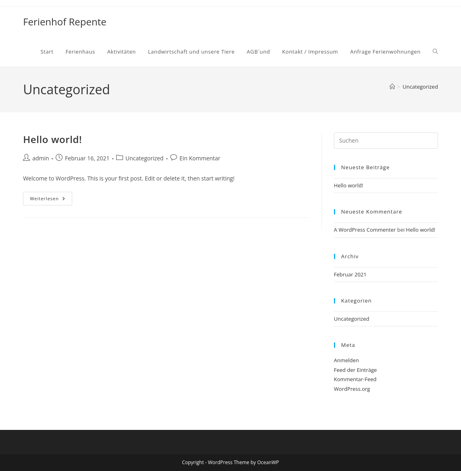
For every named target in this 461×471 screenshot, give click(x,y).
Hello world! (52, 139)
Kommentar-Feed (355, 379)
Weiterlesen (51, 200)
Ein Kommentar (199, 158)
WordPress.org (352, 388)
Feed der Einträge (355, 369)
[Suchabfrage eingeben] (386, 141)
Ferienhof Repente (64, 21)
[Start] (392, 86)
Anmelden (346, 360)
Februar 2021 (350, 274)
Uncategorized (420, 86)
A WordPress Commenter (365, 229)
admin (40, 158)
